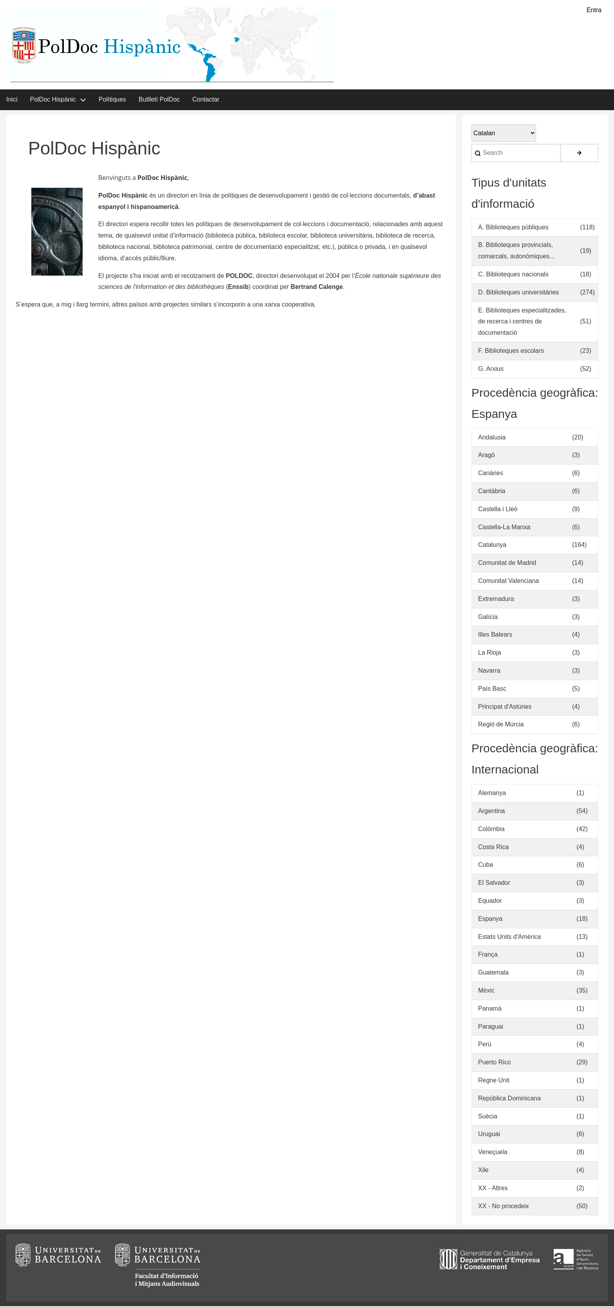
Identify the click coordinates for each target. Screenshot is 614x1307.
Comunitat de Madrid (507, 563)
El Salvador (494, 883)
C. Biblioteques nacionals (513, 275)
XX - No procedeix (503, 1207)
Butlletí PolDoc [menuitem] (159, 100)
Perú (484, 1045)
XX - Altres (493, 1188)
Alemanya (492, 793)
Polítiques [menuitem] (112, 100)
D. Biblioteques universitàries (518, 293)
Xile (483, 1170)
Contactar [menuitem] (205, 100)
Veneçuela (492, 1152)
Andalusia (492, 438)
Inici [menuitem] (11, 100)
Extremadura (496, 599)
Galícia (488, 617)
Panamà (490, 1009)
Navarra (489, 671)
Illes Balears (495, 635)
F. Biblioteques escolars (511, 351)
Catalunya (492, 545)
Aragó (486, 455)
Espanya (490, 919)
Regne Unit (493, 1081)
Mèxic (486, 991)
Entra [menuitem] (594, 10)
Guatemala (493, 973)
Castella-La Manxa (504, 528)
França (488, 955)
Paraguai (490, 1027)
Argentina (491, 811)
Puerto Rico (494, 1063)
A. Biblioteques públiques (513, 228)
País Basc (492, 689)
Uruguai (489, 1134)
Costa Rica (493, 847)
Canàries (490, 473)
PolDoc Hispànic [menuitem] (53, 100)
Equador (490, 901)
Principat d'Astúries (504, 707)
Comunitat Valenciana (508, 581)
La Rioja (489, 653)
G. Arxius (491, 369)
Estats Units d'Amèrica (509, 937)
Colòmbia (491, 829)
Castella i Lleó (498, 509)
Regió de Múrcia (501, 725)
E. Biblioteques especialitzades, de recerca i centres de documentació (522, 322)
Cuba (485, 865)
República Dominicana (509, 1099)
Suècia (487, 1117)
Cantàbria (491, 491)
